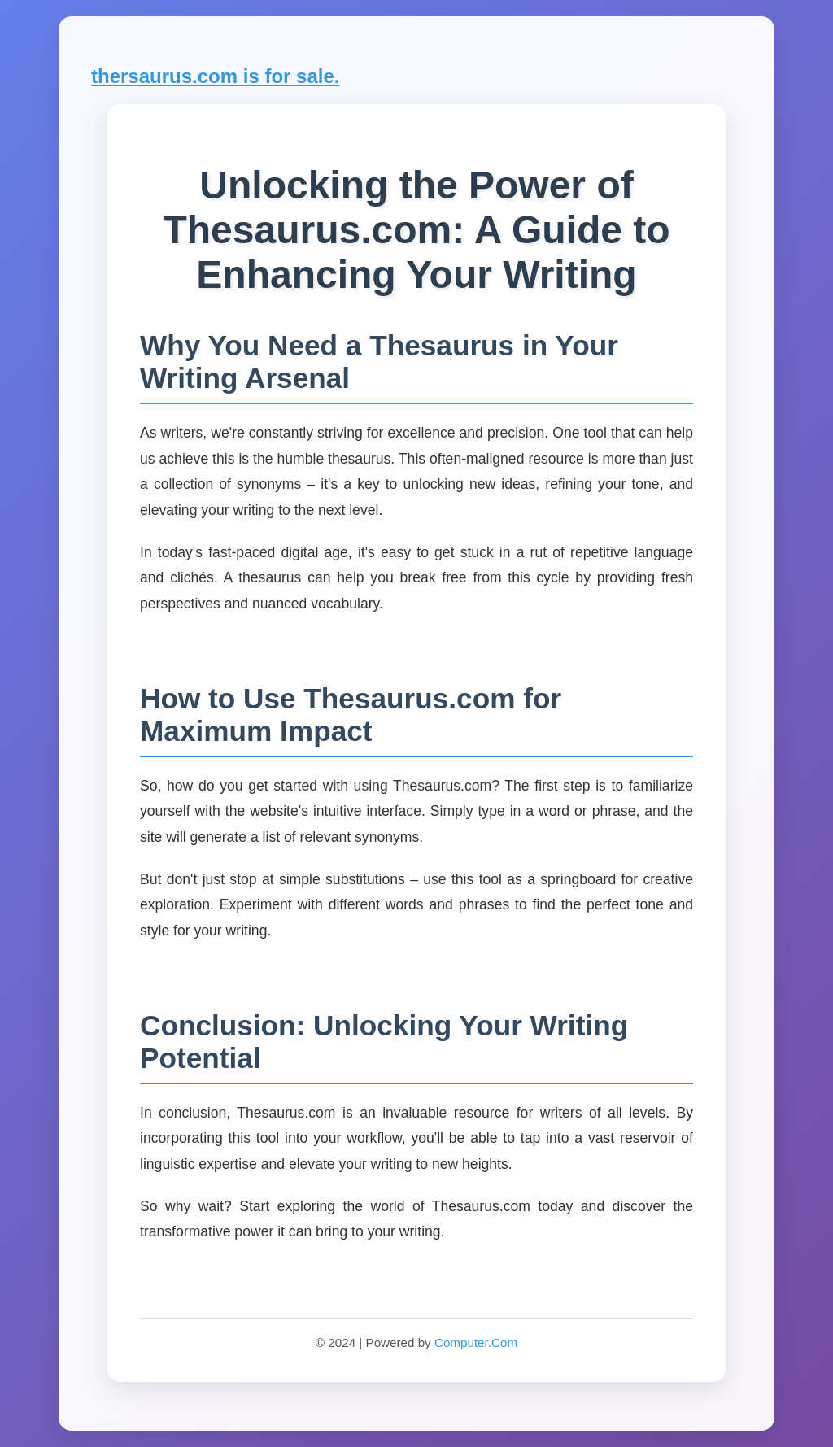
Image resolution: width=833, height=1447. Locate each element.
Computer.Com (475, 1342)
